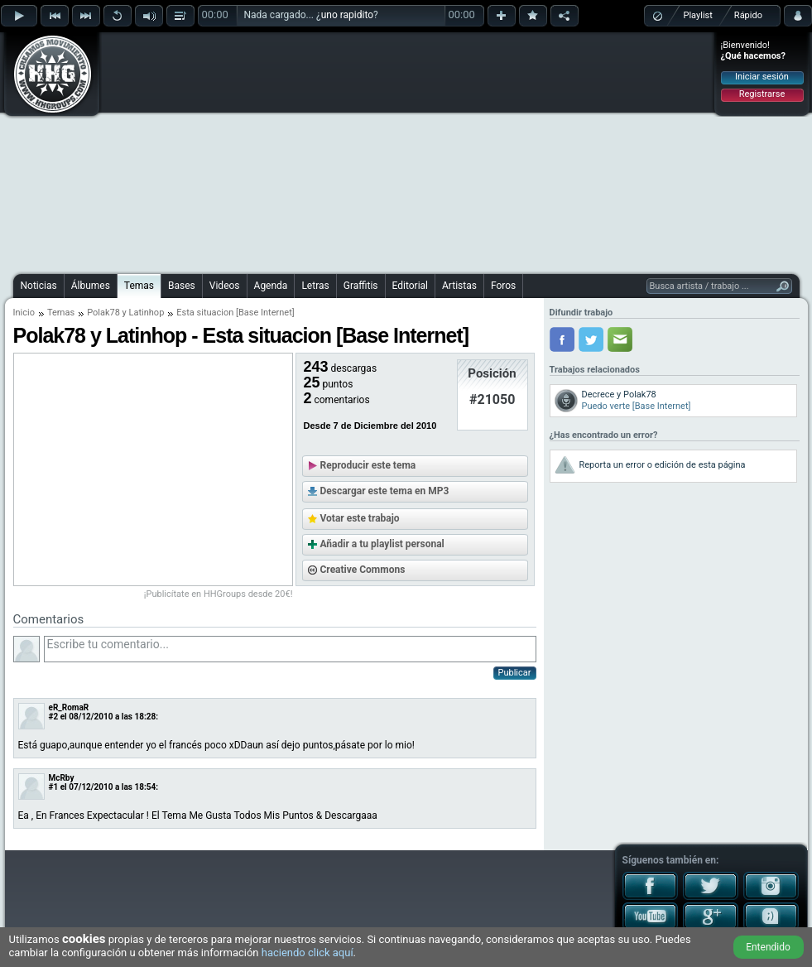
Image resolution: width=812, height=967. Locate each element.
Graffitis (361, 285)
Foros (503, 285)
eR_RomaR (69, 707)
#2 (54, 716)
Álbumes (90, 285)
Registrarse (762, 94)
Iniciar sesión (762, 76)
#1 (54, 786)
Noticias (39, 285)
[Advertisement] (371, 151)
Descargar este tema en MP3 (384, 491)
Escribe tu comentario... (290, 649)
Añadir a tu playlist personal (382, 544)
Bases (181, 285)
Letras (315, 285)
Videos (224, 285)
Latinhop (147, 312)
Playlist (698, 15)
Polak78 (103, 312)
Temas (139, 285)
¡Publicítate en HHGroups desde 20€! (218, 594)
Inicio (24, 312)
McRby (61, 777)
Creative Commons (363, 569)
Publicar (514, 672)
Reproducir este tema (368, 465)
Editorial (410, 285)
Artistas (459, 285)
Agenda (271, 285)
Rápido (748, 15)
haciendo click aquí (307, 952)
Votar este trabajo (360, 518)
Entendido (768, 947)
